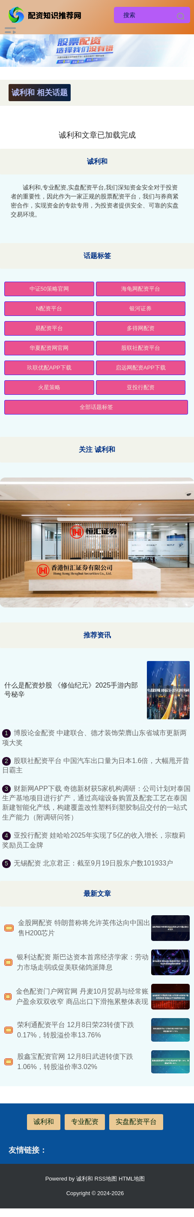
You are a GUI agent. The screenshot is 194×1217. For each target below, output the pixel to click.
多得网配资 (141, 328)
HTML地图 (132, 1178)
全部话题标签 (96, 407)
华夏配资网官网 (49, 348)
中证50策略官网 (49, 288)
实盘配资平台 (136, 1121)
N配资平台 (49, 308)
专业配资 (84, 1121)
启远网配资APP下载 (141, 367)
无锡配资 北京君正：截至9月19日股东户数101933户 (93, 863)
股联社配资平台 (140, 348)
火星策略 (49, 387)
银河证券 (140, 308)
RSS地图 (106, 1178)
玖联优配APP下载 (49, 367)
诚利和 (43, 1121)
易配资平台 (49, 328)
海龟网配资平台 (140, 288)
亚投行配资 (141, 387)
